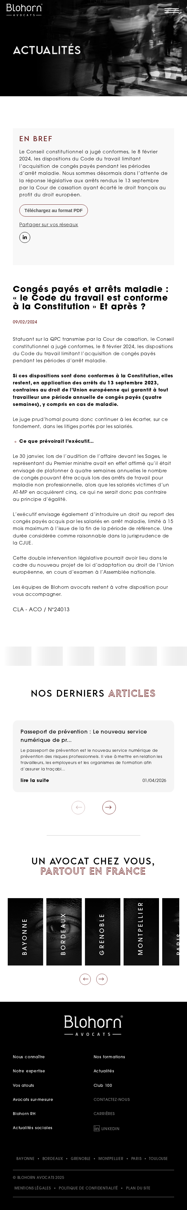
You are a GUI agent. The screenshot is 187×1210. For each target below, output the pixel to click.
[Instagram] (24, 251)
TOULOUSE (158, 1159)
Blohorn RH (24, 1114)
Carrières (104, 1114)
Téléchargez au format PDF (53, 210)
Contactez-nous (112, 1100)
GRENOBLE (81, 1159)
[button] (109, 808)
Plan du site (138, 1188)
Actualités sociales (32, 1128)
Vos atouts (23, 1086)
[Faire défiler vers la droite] (101, 979)
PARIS (136, 1159)
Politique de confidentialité (88, 1188)
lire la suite (35, 780)
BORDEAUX (52, 1159)
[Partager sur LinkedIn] (24, 237)
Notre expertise (29, 1071)
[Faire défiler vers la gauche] (85, 979)
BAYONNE (25, 1159)
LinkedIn (110, 1129)
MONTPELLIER (111, 1159)
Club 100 (103, 1086)
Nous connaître (29, 1057)
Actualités (104, 1071)
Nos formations (109, 1057)
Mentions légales (32, 1188)
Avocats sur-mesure (33, 1100)
